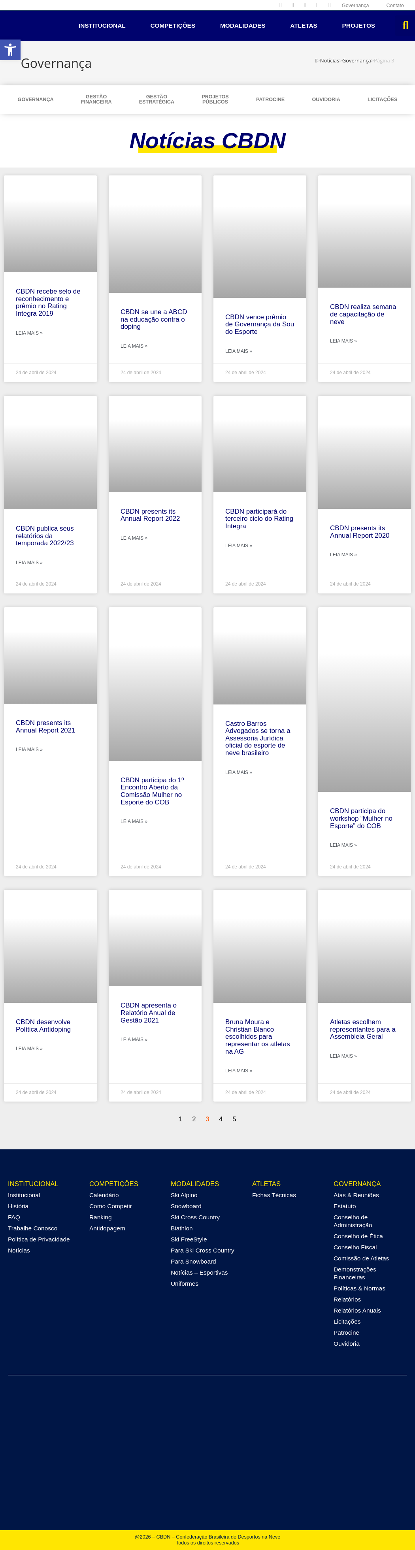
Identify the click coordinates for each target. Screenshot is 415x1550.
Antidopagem (107, 1228)
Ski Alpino (184, 1195)
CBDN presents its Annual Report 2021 (45, 726)
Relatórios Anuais (357, 1310)
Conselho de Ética (358, 1236)
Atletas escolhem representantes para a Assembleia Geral (363, 1029)
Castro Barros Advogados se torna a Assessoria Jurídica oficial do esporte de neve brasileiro (257, 738)
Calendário (104, 1195)
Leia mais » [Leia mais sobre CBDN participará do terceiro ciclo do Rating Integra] (238, 545)
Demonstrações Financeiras (355, 1273)
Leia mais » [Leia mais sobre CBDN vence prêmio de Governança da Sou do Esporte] (238, 351)
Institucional (102, 25)
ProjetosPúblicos (215, 99)
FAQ (14, 1217)
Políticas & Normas (359, 1288)
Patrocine (270, 99)
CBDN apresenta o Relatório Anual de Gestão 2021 (149, 1013)
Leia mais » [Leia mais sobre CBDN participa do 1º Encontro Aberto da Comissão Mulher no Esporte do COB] (134, 821)
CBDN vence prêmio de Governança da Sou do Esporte (259, 324)
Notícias (19, 1250)
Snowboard (186, 1206)
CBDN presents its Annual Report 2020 (360, 531)
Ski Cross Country (195, 1217)
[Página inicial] (316, 60)
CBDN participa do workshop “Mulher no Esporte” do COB (361, 818)
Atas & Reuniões (356, 1195)
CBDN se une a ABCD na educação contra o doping (154, 319)
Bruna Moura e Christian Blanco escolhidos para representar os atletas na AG (257, 1036)
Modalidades (243, 25)
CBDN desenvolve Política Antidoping (43, 1025)
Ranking (100, 1217)
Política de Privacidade (39, 1239)
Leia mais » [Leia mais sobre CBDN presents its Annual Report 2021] (29, 749)
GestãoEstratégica (156, 99)
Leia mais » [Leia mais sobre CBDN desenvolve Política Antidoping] (29, 1048)
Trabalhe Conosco (32, 1228)
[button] (10, 50)
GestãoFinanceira (96, 99)
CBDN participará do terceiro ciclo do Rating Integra (259, 519)
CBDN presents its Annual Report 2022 (150, 515)
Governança (36, 99)
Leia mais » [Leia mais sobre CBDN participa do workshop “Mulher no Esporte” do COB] (343, 845)
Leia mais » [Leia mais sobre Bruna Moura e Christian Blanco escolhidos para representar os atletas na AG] (238, 1071)
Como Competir (110, 1206)
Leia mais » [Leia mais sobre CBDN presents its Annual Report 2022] (134, 538)
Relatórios (347, 1299)
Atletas (303, 25)
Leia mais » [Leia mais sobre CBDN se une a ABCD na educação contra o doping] (134, 346)
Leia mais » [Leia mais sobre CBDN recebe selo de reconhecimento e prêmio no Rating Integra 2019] (29, 333)
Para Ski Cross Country (202, 1250)
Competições (172, 25)
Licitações (382, 99)
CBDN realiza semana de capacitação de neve (363, 314)
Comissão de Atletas (361, 1258)
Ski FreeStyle (189, 1239)
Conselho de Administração (353, 1221)
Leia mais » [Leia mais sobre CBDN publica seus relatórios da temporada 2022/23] (29, 562)
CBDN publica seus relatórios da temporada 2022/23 (45, 536)
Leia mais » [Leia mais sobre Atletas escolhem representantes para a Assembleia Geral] (343, 1056)
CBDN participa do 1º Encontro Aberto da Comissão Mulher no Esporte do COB (152, 791)
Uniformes (184, 1283)
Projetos (358, 25)
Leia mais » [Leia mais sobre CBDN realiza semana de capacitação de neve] (343, 341)
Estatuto (345, 1206)
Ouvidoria (326, 99)
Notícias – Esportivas (199, 1272)
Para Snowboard (193, 1261)
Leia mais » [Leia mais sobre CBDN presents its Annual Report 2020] (343, 554)
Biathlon (182, 1228)
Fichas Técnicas (274, 1195)
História (18, 1206)
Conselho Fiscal (355, 1247)
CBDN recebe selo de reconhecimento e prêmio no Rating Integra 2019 (48, 302)
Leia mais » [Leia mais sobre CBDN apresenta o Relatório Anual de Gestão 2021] (134, 1039)
